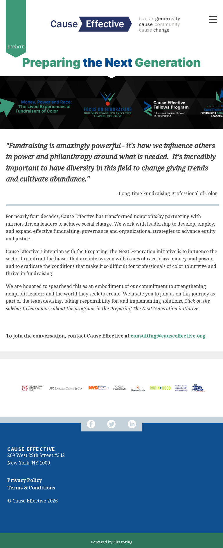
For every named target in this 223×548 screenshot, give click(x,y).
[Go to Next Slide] (14, 400)
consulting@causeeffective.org (168, 336)
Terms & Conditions (31, 488)
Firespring (122, 542)
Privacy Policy (24, 480)
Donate (16, 47)
